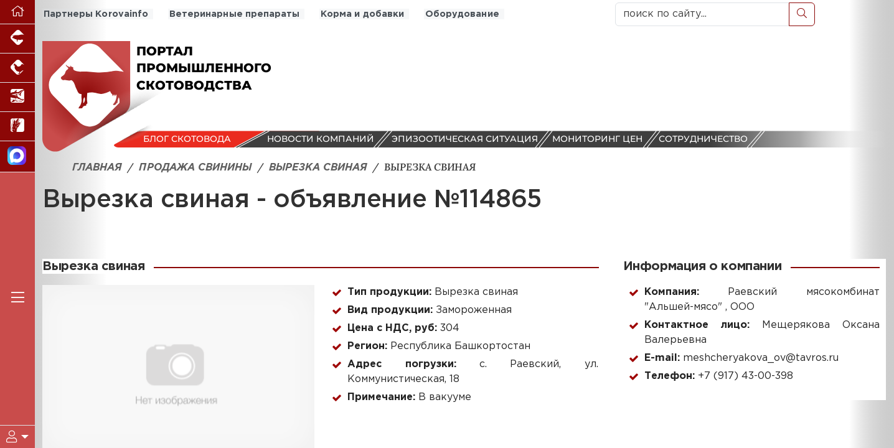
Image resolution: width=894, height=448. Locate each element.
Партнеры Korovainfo (94, 14)
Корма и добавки (357, 14)
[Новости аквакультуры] (17, 97)
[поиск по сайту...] (702, 14)
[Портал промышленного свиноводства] (17, 39)
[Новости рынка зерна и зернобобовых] (17, 126)
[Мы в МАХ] (17, 156)
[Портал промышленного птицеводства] (17, 68)
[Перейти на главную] (17, 12)
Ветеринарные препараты (231, 14)
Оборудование (455, 14)
